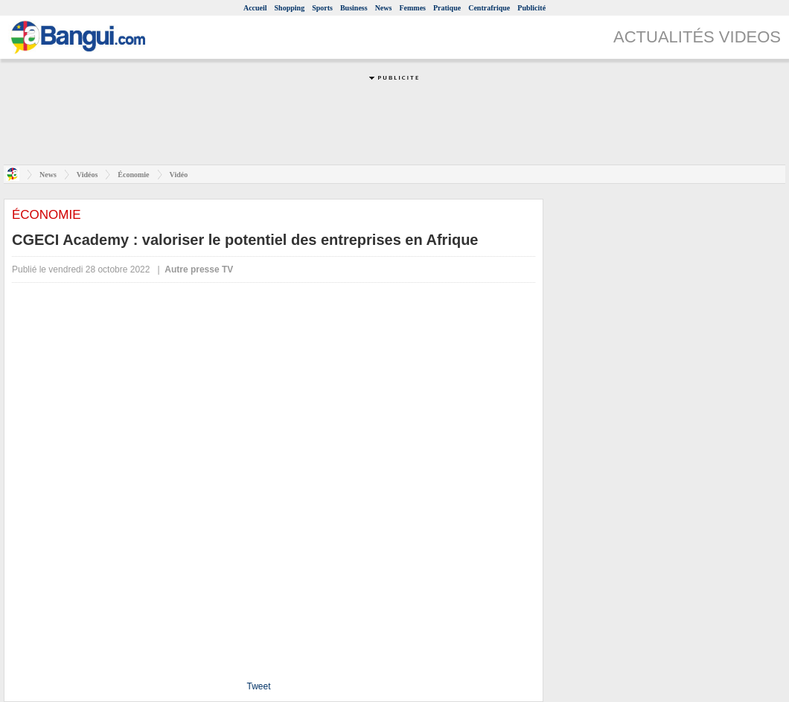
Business (354, 8)
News (383, 8)
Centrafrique (489, 8)
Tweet (258, 686)
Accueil (255, 8)
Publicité (531, 8)
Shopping (290, 8)
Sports (322, 8)
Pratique (447, 8)
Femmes (412, 8)
